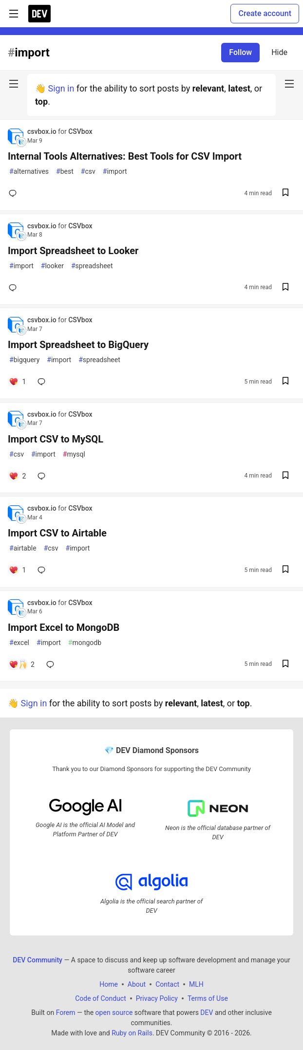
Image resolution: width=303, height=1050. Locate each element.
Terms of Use (208, 998)
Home (108, 984)
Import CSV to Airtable (57, 533)
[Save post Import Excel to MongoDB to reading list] (285, 665)
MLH (196, 984)
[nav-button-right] (289, 83)
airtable (23, 548)
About (137, 984)
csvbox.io (42, 131)
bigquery (24, 360)
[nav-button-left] (13, 83)
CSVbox (80, 131)
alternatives (29, 171)
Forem (66, 1012)
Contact (167, 984)
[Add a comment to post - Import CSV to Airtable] (17, 570)
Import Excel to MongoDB (63, 627)
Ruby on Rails (132, 1033)
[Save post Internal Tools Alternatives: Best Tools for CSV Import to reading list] (285, 193)
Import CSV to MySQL (55, 439)
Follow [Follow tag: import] (240, 52)
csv (88, 171)
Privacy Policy (157, 998)
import (115, 171)
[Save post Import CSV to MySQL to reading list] (285, 476)
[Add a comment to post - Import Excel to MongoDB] (21, 664)
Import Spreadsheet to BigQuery (78, 344)
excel (19, 643)
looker (52, 266)
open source (114, 1012)
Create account (264, 13)
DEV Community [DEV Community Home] (37, 960)
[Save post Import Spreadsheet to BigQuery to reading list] (285, 382)
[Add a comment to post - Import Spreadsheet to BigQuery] (17, 381)
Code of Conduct (100, 998)
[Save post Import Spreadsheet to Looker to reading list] (285, 288)
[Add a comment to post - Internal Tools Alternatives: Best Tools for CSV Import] (14, 193)
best (65, 171)
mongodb (84, 643)
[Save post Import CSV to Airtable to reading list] (285, 570)
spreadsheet (92, 266)
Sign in (61, 88)
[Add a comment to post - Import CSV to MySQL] (17, 476)
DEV (206, 1012)
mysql (74, 454)
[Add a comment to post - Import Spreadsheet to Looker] (14, 287)
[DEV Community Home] (39, 13)
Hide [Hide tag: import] (279, 52)
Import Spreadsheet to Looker (73, 251)
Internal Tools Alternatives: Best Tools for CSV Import (125, 156)
